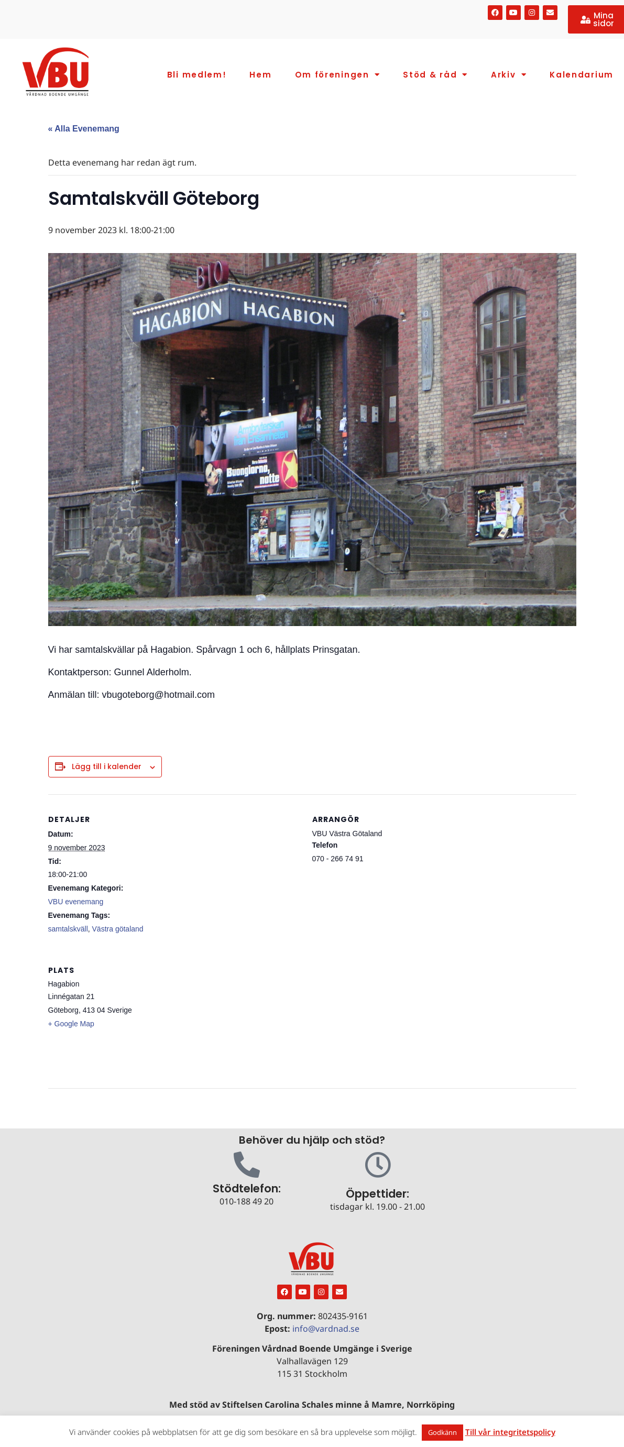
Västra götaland (118, 929)
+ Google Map (71, 1024)
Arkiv (509, 74)
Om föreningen (337, 74)
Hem (260, 74)
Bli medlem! (197, 74)
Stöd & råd (435, 74)
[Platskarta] (204, 1017)
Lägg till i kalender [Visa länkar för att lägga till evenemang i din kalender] (106, 766)
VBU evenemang (76, 901)
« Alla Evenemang (83, 128)
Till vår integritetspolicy (510, 1432)
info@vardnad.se (325, 1328)
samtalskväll (68, 929)
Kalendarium (582, 74)
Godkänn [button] (442, 1432)
